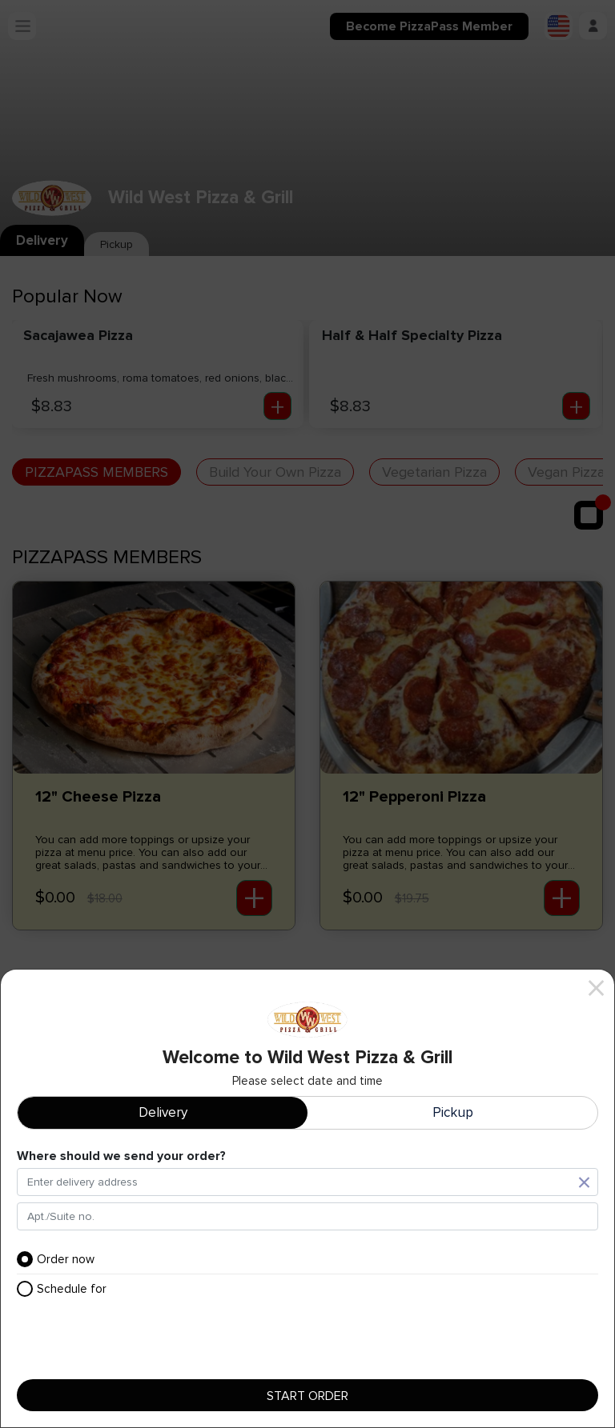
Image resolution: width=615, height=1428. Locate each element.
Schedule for (62, 1289)
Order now (55, 1259)
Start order (307, 1395)
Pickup (452, 1113)
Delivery (163, 1113)
